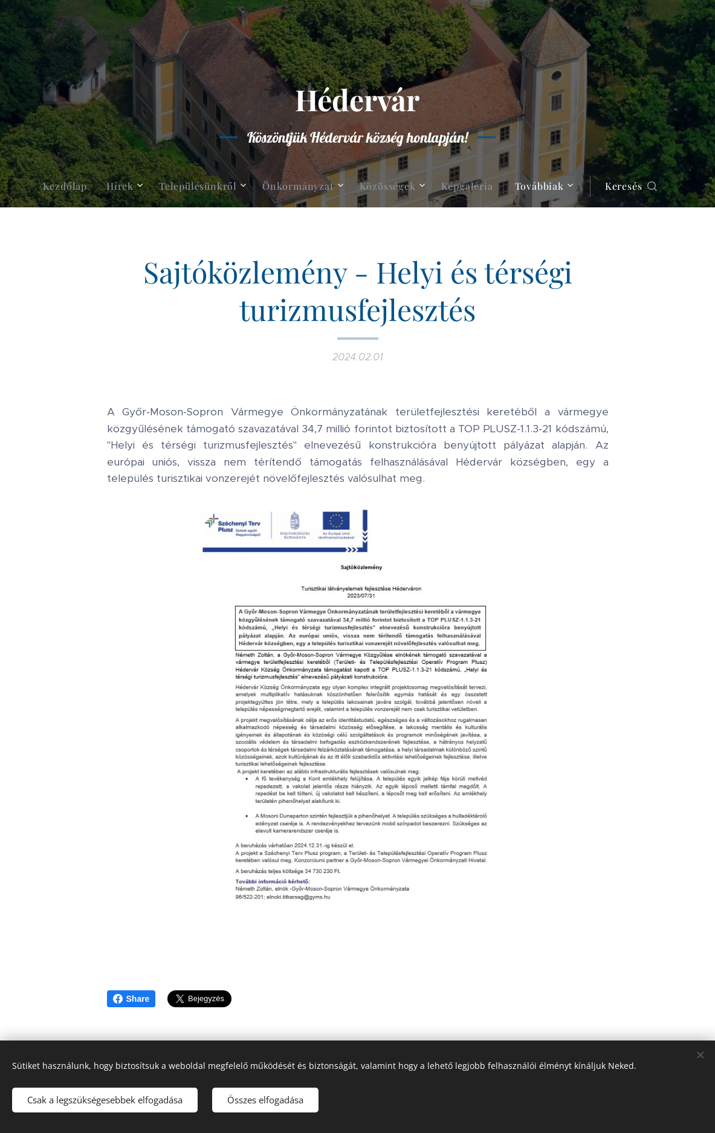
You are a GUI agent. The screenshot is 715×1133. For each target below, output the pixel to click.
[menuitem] (70, 186)
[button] (631, 186)
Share (131, 999)
